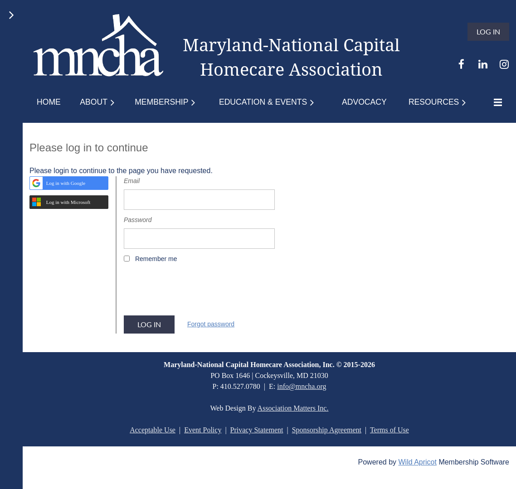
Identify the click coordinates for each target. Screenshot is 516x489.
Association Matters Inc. (293, 408)
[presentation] (193, 292)
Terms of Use (389, 430)
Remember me (156, 258)
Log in (488, 31)
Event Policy (202, 430)
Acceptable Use (152, 430)
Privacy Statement (256, 430)
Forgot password (210, 324)
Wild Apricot (417, 462)
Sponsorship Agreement (326, 430)
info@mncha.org (301, 386)
